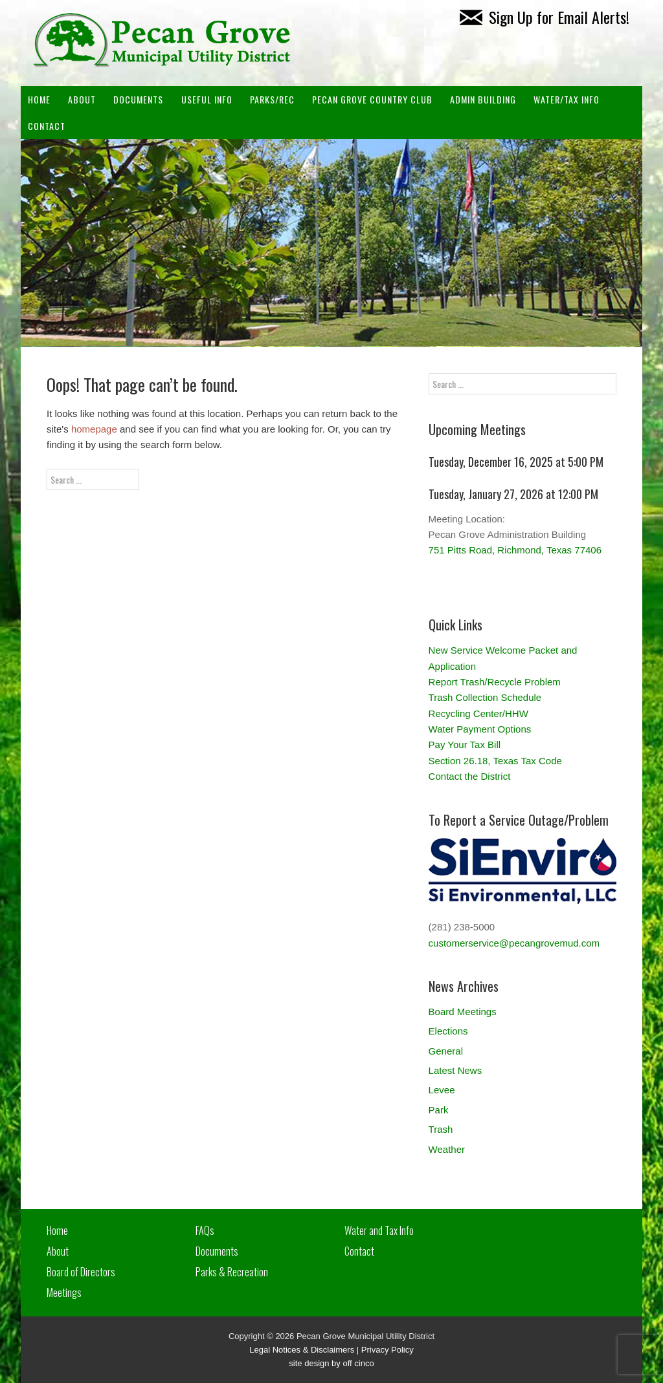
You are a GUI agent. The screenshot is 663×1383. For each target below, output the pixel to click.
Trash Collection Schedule (485, 697)
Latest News (455, 1070)
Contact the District (470, 776)
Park (439, 1109)
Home (39, 99)
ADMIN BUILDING (483, 99)
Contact (46, 126)
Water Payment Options (480, 729)
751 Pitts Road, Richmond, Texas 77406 (515, 549)
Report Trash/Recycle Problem (495, 681)
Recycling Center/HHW (478, 713)
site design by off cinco (331, 1363)
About (82, 99)
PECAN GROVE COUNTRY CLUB (372, 99)
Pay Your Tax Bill (464, 744)
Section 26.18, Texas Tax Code (495, 760)
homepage (94, 428)
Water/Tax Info (567, 99)
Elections (448, 1030)
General (446, 1050)
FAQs (205, 1230)
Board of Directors (81, 1272)
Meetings (64, 1292)
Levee (442, 1089)
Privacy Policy (387, 1350)
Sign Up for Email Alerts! (544, 16)
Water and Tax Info (379, 1230)
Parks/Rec (272, 99)
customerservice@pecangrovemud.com (514, 943)
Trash (441, 1129)
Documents (138, 99)
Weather (447, 1149)
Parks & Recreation (232, 1272)
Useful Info (206, 99)
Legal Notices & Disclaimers (301, 1350)
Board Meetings (463, 1011)
